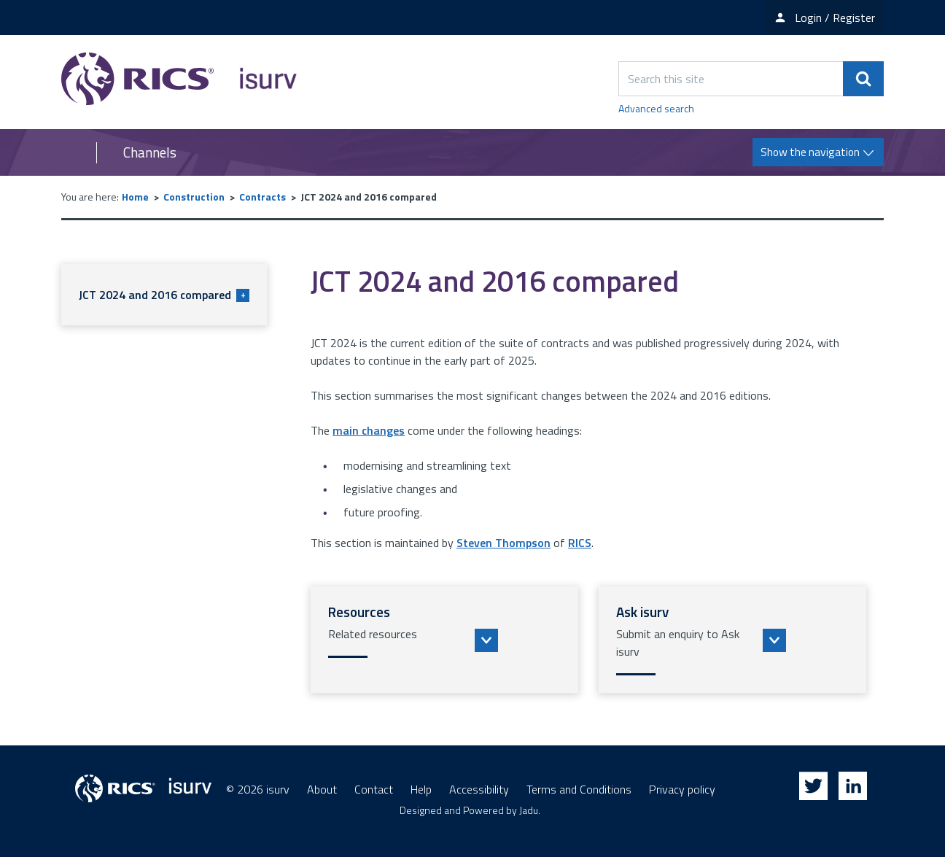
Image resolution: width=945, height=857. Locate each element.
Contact (373, 789)
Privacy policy (682, 789)
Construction (194, 196)
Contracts (262, 196)
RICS (579, 542)
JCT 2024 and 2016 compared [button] (164, 294)
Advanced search (656, 108)
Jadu (528, 810)
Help (421, 789)
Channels (149, 152)
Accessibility (479, 789)
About (322, 789)
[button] (444, 639)
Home (135, 196)
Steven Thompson (503, 542)
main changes (368, 430)
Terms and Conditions (578, 789)
